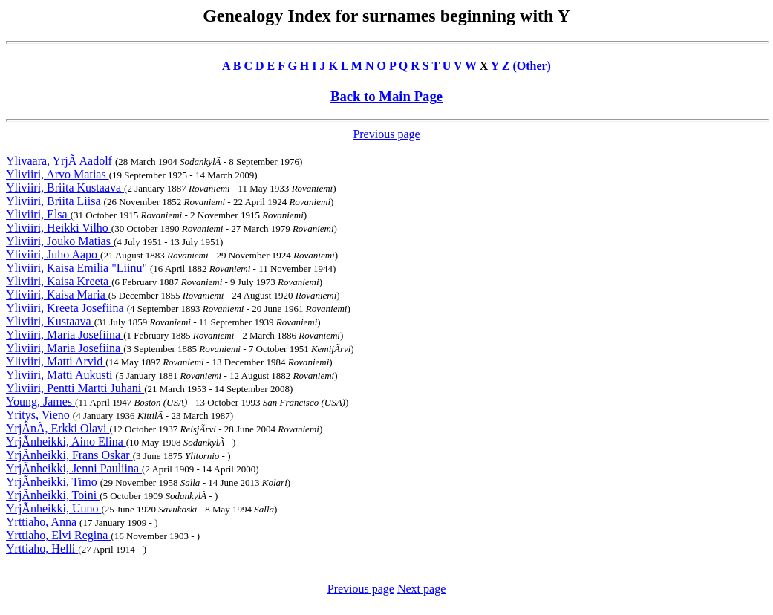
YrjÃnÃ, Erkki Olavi (58, 428)
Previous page (386, 134)
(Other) (531, 65)
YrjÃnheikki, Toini (53, 495)
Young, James (40, 401)
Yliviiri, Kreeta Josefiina (66, 308)
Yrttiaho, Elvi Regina (58, 535)
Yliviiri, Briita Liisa (55, 201)
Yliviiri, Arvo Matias (57, 174)
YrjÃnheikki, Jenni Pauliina (74, 468)
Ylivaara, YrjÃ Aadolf (60, 160)
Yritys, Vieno (39, 415)
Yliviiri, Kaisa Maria (57, 294)
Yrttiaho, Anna (42, 521)
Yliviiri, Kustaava (50, 321)
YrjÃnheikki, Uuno (53, 508)
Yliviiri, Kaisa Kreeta (58, 281)
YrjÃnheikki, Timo (53, 481)
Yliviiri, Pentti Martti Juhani (75, 388)
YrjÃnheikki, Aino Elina (66, 441)
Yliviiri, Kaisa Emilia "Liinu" (78, 267)
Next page (421, 588)
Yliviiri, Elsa (38, 214)
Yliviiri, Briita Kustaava (65, 187)
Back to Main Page (386, 96)
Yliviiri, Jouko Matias (60, 241)
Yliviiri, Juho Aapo (53, 254)
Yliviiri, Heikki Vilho (58, 227)
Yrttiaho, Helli (42, 548)
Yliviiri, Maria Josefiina (64, 334)
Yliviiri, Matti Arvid (55, 361)
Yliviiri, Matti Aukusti (61, 374)
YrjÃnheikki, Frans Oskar (69, 455)
